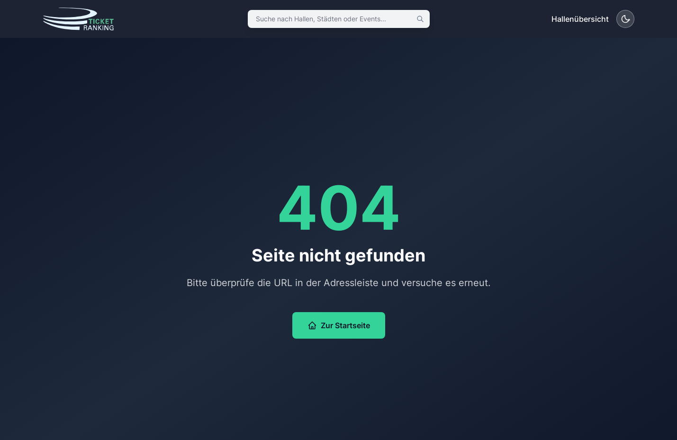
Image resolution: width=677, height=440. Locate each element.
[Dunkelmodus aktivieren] (625, 19)
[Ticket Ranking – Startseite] (78, 19)
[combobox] (339, 19)
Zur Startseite (338, 325)
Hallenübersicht (580, 19)
